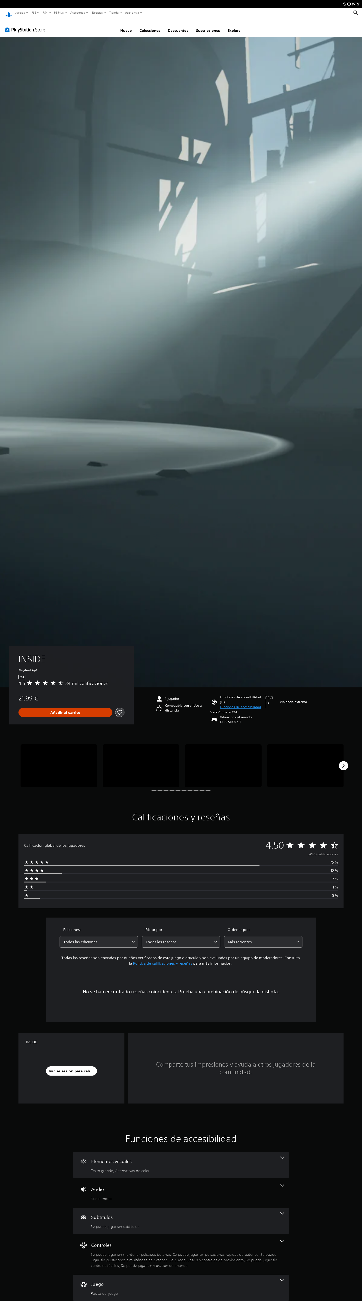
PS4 (45, 13)
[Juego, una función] (181, 1283)
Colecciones (149, 26)
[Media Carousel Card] (59, 761)
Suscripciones (208, 26)
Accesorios (77, 13)
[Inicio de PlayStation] (8, 12)
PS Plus (58, 13)
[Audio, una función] (181, 1188)
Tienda (113, 13)
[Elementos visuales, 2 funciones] (181, 1161)
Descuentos (178, 26)
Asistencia (132, 13)
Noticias (97, 13)
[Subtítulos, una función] (181, 1216)
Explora (234, 26)
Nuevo (126, 26)
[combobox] (99, 937)
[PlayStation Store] (26, 25)
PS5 (33, 13)
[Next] (343, 761)
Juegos (20, 13)
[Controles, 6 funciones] (181, 1249)
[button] (240, 702)
